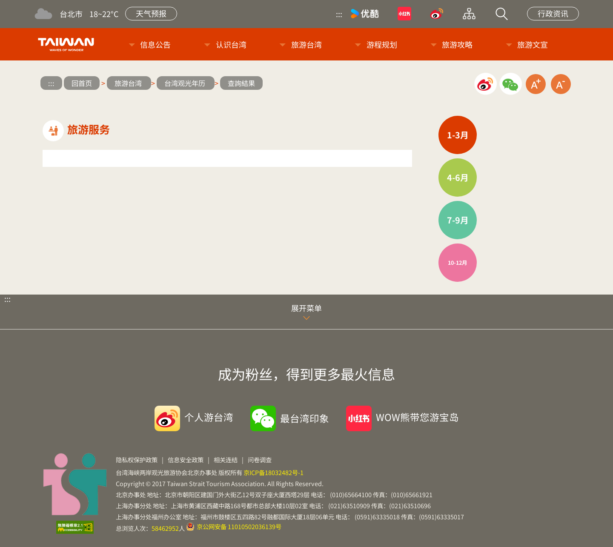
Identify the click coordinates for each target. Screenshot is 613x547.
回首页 (82, 83)
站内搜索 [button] (501, 13)
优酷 (365, 13)
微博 (437, 13)
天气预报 (151, 13)
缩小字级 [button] (561, 84)
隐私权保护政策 (137, 459)
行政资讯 (553, 13)
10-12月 (457, 262)
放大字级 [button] (535, 84)
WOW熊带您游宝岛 (417, 417)
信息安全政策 (185, 459)
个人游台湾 (208, 417)
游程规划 (382, 44)
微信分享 (510, 84)
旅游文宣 (532, 44)
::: (339, 13)
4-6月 (458, 177)
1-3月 (458, 135)
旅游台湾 (306, 44)
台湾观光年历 (185, 83)
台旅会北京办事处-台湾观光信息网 (67, 44)
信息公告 (155, 44)
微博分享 (485, 84)
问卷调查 (260, 459)
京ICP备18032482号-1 (273, 472)
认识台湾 (231, 44)
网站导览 (469, 13)
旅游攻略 (457, 44)
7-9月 (458, 220)
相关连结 (226, 459)
